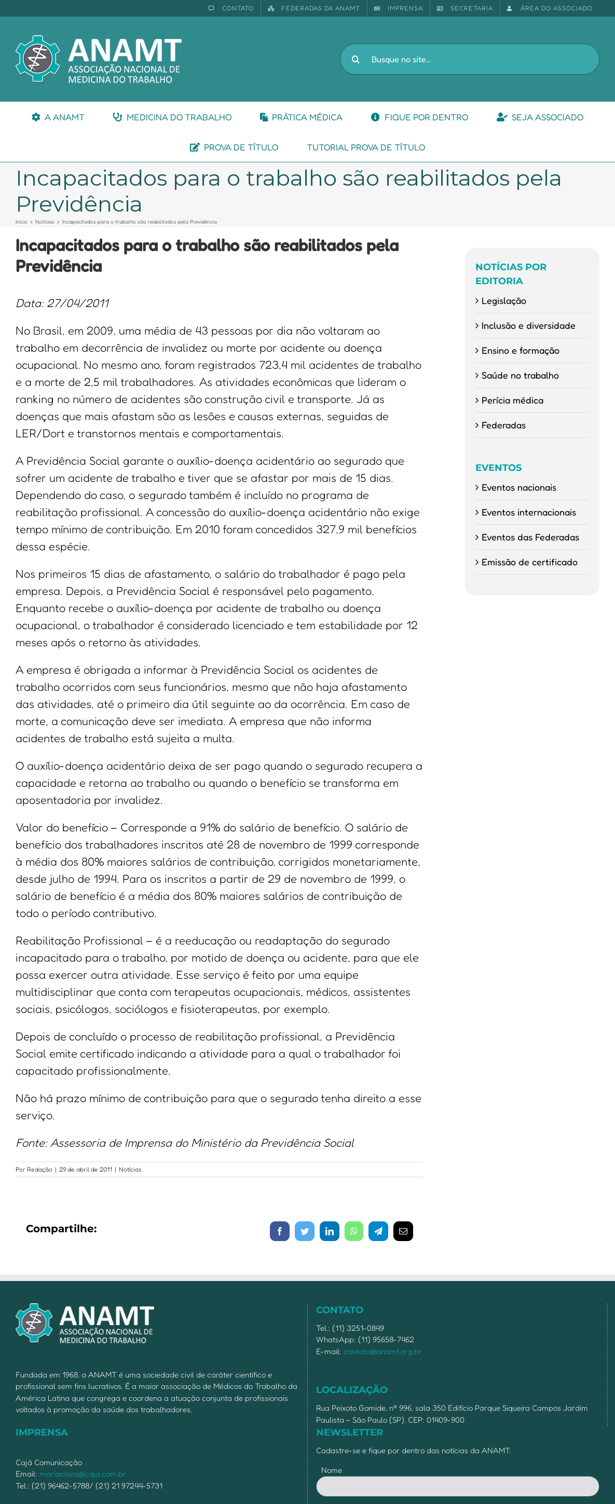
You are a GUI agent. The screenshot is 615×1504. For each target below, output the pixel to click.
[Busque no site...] (469, 59)
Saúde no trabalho (520, 375)
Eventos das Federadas (530, 536)
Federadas (504, 424)
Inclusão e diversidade (529, 325)
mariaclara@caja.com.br (82, 1474)
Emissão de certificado (530, 561)
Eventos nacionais (519, 487)
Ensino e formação (520, 350)
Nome (331, 1470)
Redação (39, 1169)
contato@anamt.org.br (383, 1351)
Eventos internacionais (529, 512)
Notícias (130, 1169)
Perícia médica (512, 400)
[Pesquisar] (355, 59)
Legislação (504, 300)
